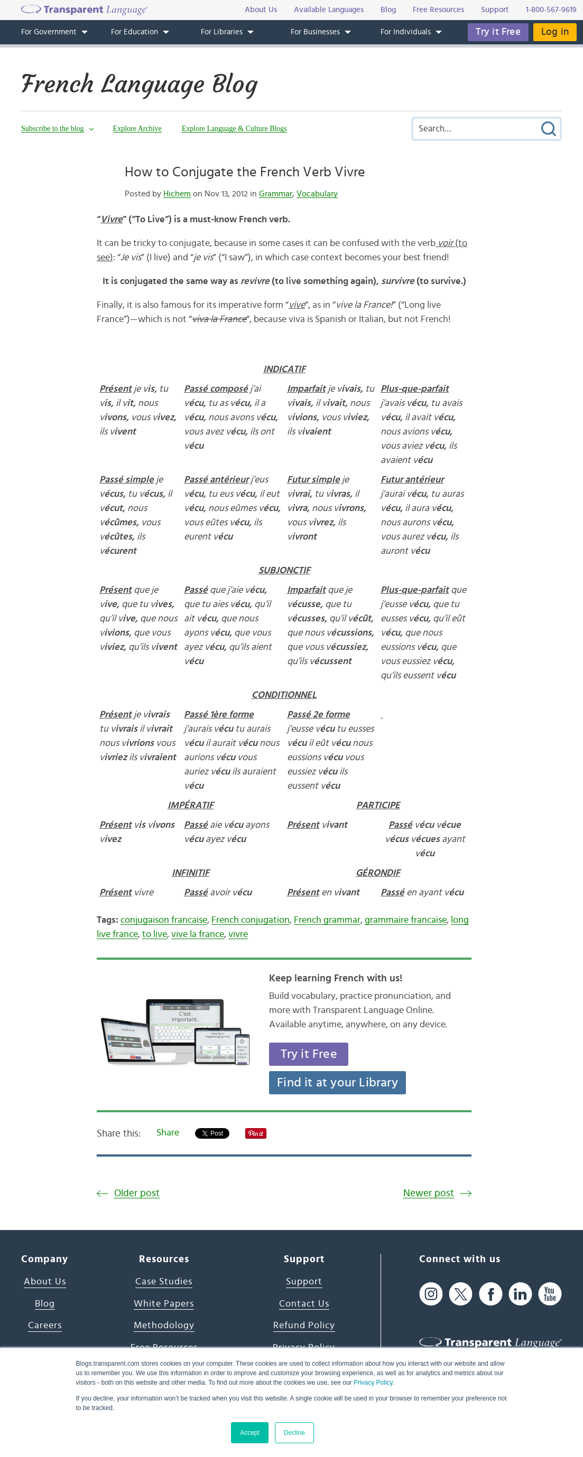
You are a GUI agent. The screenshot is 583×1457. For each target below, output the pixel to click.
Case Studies (163, 1281)
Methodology (164, 1325)
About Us (45, 1281)
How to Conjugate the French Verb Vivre (245, 172)
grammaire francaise (406, 920)
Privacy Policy (373, 1382)
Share (167, 1133)
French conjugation (250, 920)
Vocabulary (317, 194)
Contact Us (304, 1304)
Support (304, 1281)
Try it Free (498, 32)
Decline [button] (294, 1432)
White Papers (164, 1304)
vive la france (197, 934)
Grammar (275, 194)
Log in (555, 32)
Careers (45, 1325)
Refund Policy (304, 1325)
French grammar (327, 920)
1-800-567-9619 (551, 10)
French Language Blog (139, 84)
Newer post (428, 1193)
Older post (137, 1193)
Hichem (177, 194)
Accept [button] (250, 1432)
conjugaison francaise (164, 920)
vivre (238, 934)
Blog (45, 1304)
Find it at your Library (337, 1082)
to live (154, 934)
